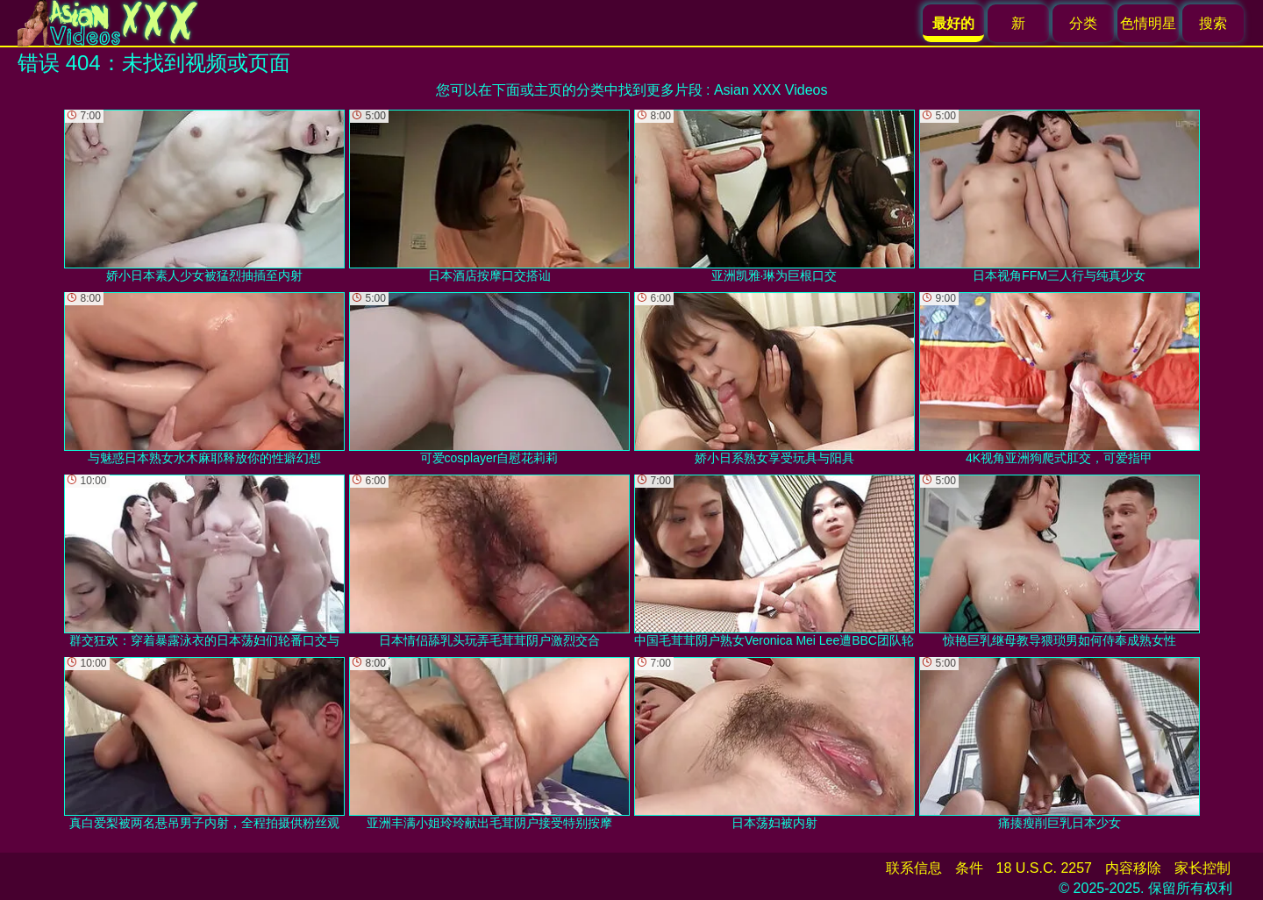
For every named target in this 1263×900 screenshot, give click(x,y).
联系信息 (914, 868)
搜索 (1213, 23)
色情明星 (1148, 23)
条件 (969, 868)
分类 (1083, 23)
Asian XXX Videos (771, 89)
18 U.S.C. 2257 (1044, 868)
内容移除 (1133, 868)
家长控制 (1202, 868)
